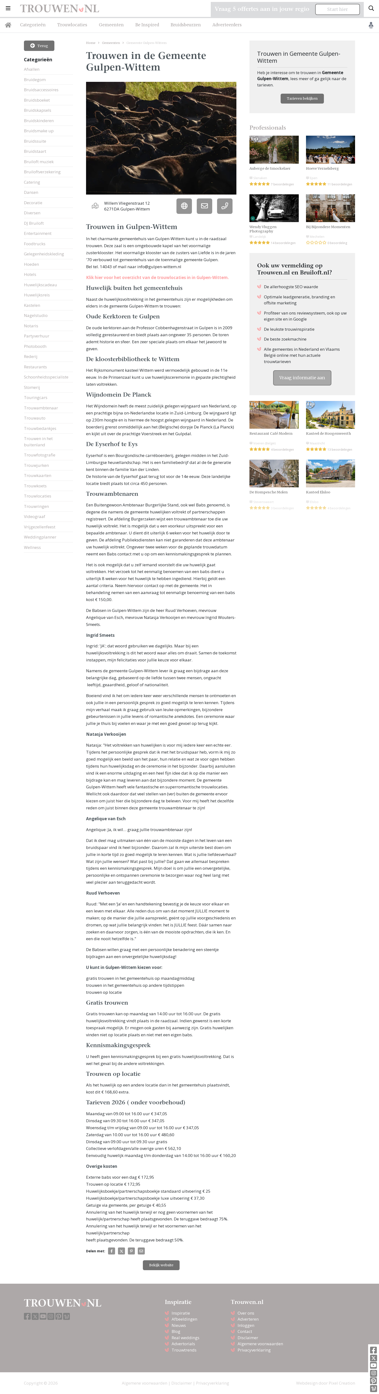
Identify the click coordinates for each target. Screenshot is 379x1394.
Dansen (31, 192)
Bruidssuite (35, 141)
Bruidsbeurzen (186, 25)
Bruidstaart (35, 151)
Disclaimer (248, 1337)
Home (90, 43)
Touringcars (35, 397)
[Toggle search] (371, 8)
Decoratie (33, 202)
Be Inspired (147, 25)
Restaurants (35, 367)
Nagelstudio (36, 315)
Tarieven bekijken (302, 98)
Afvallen (31, 69)
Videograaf (34, 516)
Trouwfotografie (39, 455)
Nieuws (179, 1325)
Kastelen (32, 305)
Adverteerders (227, 25)
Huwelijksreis (37, 295)
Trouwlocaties (72, 25)
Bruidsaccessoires (41, 89)
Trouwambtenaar (41, 408)
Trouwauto (34, 418)
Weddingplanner (40, 537)
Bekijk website (161, 1265)
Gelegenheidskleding (44, 254)
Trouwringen (36, 506)
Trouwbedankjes (40, 428)
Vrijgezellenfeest (39, 527)
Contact (245, 1331)
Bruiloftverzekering (42, 172)
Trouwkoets (35, 486)
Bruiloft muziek (39, 161)
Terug (39, 45)
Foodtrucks (34, 243)
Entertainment (37, 233)
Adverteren (248, 1319)
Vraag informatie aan (302, 377)
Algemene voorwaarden (260, 1343)
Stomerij (32, 387)
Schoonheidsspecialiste (46, 377)
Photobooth (35, 346)
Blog (176, 1331)
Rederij (30, 356)
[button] (8, 8)
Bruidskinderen (39, 120)
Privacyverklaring (254, 1350)
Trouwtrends (184, 1350)
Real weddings (185, 1337)
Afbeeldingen (184, 1319)
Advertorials (183, 1343)
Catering (32, 182)
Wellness (32, 547)
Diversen (32, 213)
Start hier (337, 9)
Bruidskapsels (37, 110)
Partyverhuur (36, 336)
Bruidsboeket (37, 100)
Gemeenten (111, 25)
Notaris (31, 326)
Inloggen (246, 1325)
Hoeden (31, 264)
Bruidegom (35, 79)
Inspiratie (181, 1313)
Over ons (246, 1313)
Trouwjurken (36, 465)
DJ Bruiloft (34, 223)
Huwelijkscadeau (40, 284)
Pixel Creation (342, 1383)
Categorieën (33, 25)
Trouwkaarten (37, 475)
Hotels (30, 274)
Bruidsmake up (39, 130)
